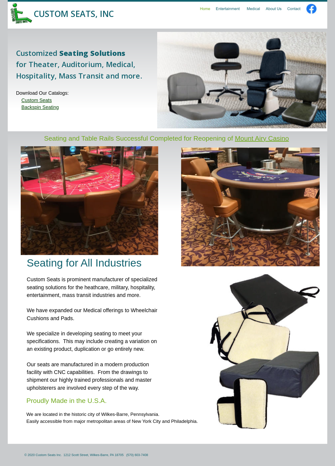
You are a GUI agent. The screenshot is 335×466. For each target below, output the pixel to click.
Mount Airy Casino (262, 138)
